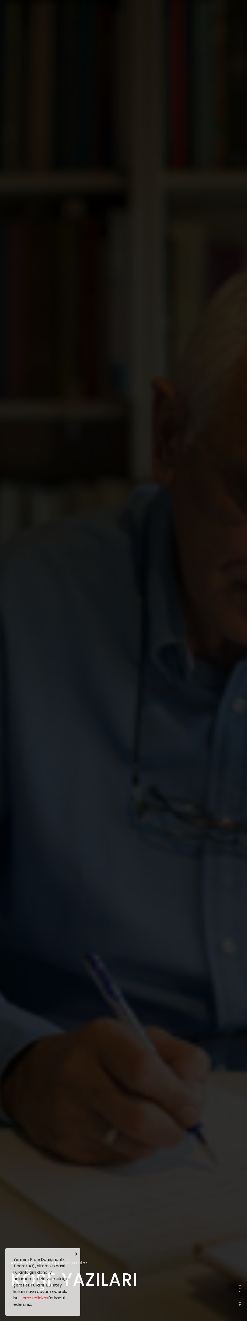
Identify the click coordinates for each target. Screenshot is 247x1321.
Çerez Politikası (34, 1298)
